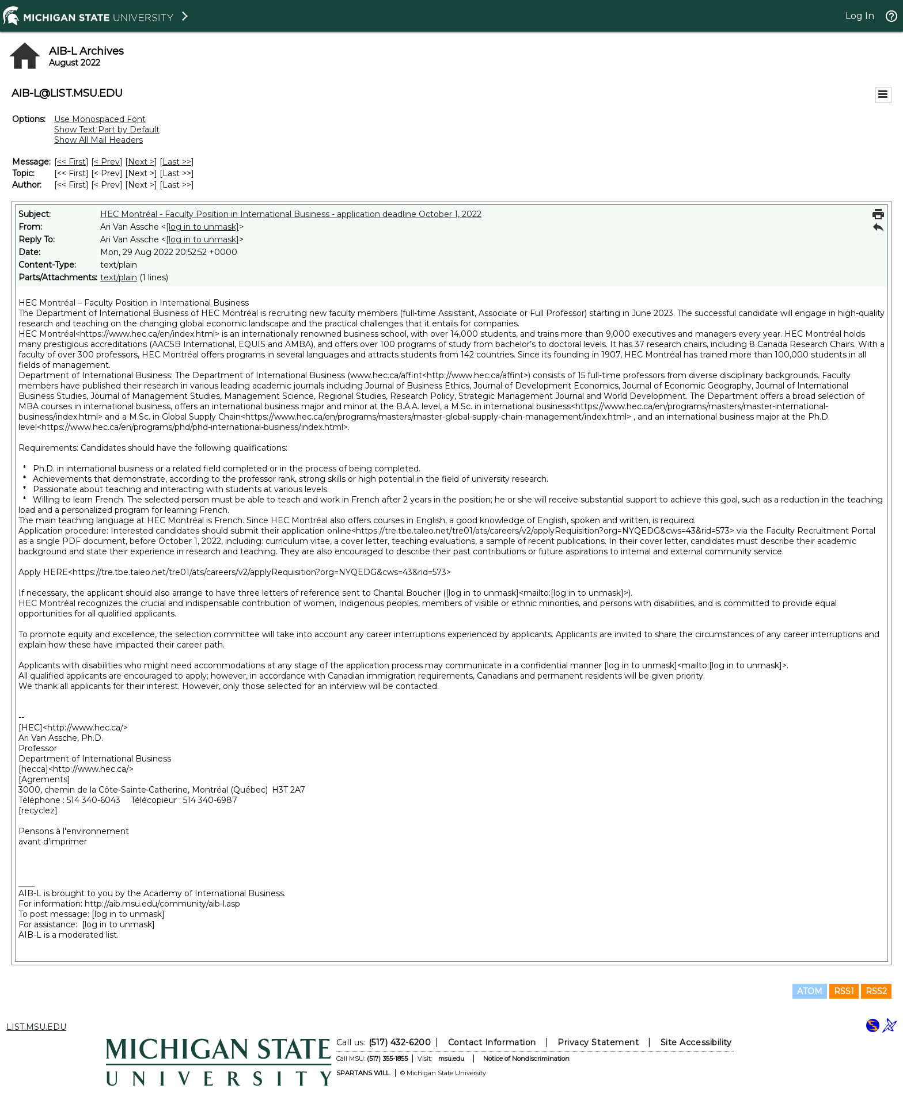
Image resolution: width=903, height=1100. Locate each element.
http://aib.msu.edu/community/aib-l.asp (162, 904)
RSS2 (876, 991)
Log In (859, 15)
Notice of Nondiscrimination (526, 1059)
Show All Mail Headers (98, 140)
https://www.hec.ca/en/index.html (147, 334)
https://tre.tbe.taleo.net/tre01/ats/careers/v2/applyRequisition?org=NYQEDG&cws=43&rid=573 (543, 531)
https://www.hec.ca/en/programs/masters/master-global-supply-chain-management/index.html (436, 417)
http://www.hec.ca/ (85, 727)
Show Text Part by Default (107, 129)
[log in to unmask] (202, 227)
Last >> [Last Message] (176, 162)
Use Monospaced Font (100, 119)
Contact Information (492, 1042)
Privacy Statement (598, 1042)
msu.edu (451, 1059)
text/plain (118, 277)
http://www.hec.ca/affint (475, 375)
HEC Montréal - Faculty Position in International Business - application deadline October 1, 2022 (290, 214)
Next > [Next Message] (141, 162)
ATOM (809, 991)
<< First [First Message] (71, 162)
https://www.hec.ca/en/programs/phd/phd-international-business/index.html (192, 427)
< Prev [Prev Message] (107, 162)
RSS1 (844, 991)
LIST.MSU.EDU (36, 1027)
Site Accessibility (696, 1042)
